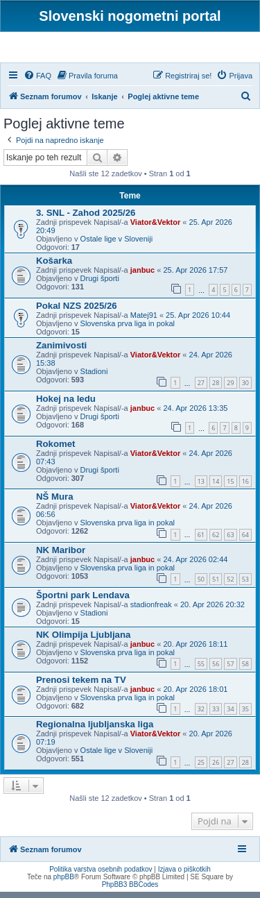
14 (215, 487)
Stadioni (94, 377)
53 (245, 586)
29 (230, 388)
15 (230, 487)
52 (230, 586)
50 (201, 586)
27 (201, 388)
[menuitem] (37, 82)
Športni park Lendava (83, 601)
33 (215, 715)
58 (245, 670)
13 (201, 487)
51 (215, 586)
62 (215, 540)
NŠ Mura (54, 503)
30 (245, 388)
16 (245, 487)
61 (201, 540)
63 (230, 540)
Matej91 (143, 321)
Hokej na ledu (66, 405)
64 (245, 540)
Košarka (54, 267)
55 (201, 670)
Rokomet (55, 450)
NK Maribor (60, 556)
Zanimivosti (61, 351)
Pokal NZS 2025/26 (76, 312)
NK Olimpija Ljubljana (83, 641)
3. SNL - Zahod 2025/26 (85, 219)
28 (215, 388)
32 (201, 715)
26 (215, 768)
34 (230, 715)
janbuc (142, 276)
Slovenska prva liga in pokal (127, 329)
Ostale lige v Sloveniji (116, 245)
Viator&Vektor (155, 228)
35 (245, 715)
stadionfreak (151, 611)
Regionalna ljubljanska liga (94, 731)
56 (215, 670)
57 (230, 670)
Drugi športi (99, 284)
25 (201, 768)
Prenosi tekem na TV (81, 686)
